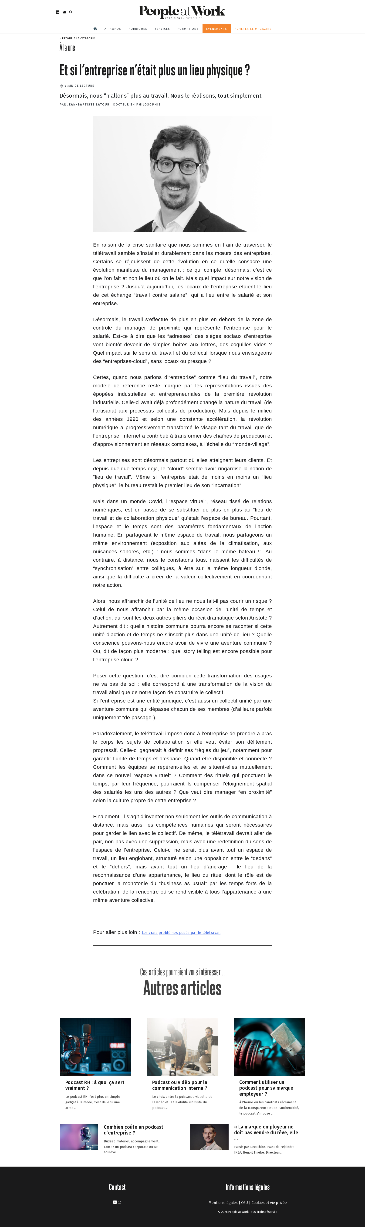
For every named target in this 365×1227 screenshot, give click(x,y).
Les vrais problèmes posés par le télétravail (181, 932)
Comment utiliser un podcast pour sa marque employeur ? (266, 1088)
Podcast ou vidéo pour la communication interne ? (179, 1085)
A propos (113, 28)
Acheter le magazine (253, 28)
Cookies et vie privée (269, 1203)
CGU (244, 1203)
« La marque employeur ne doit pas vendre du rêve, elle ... (266, 1132)
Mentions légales (223, 1203)
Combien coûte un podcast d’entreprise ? (133, 1130)
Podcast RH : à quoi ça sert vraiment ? (95, 1085)
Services (162, 28)
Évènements (216, 28)
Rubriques (138, 28)
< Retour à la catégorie (77, 38)
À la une (67, 47)
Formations (188, 28)
